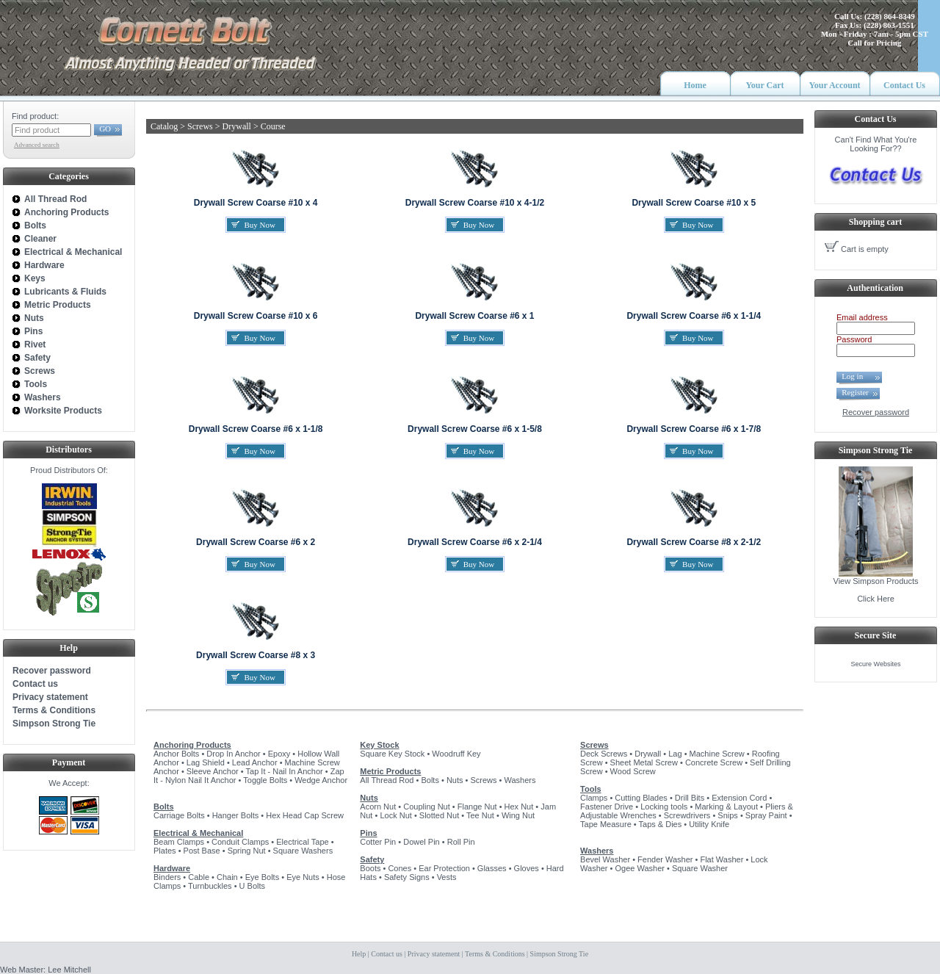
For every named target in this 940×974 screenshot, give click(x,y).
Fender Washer (665, 859)
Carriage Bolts (179, 815)
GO (105, 128)
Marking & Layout (726, 806)
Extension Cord (739, 797)
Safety (372, 859)
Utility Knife (709, 824)
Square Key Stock (392, 753)
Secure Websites (876, 664)
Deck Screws (603, 753)
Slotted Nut (439, 815)
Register (855, 392)
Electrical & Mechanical (198, 833)
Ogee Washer (640, 868)
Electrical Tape (302, 841)
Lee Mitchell (69, 969)
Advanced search (36, 144)
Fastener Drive (606, 806)
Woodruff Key (456, 753)
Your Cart (764, 85)
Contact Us (904, 85)
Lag (675, 753)
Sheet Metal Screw (644, 762)
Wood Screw (633, 771)
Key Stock (379, 744)
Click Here (875, 598)
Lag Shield (206, 762)
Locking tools (663, 806)
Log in (856, 376)
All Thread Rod (386, 780)
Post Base (202, 850)
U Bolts (252, 885)
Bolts (163, 806)
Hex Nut (519, 806)
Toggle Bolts (265, 780)
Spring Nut (247, 850)
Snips (727, 815)
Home (695, 85)
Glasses (492, 868)
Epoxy (279, 753)
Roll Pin (461, 841)
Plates (164, 850)
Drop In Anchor (233, 753)
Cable (198, 877)
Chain (227, 877)
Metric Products (390, 771)
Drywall (647, 753)
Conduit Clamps (240, 841)
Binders (167, 877)
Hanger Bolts (235, 815)
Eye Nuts (302, 877)
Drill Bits (689, 797)
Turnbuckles (210, 885)
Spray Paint (766, 815)
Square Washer (700, 868)
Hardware (171, 868)
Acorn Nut (378, 806)
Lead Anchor (255, 762)
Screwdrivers (687, 815)
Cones (399, 868)
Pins (368, 833)
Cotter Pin (378, 841)
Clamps (593, 797)
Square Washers (303, 850)
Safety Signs (407, 877)
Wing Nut (518, 815)
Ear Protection (444, 868)
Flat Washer (721, 859)
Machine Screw (717, 753)
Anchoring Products (192, 744)
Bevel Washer (605, 859)
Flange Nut (477, 806)
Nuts (454, 780)
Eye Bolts (262, 877)
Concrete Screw (713, 762)
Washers (520, 780)
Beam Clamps (178, 841)
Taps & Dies (660, 824)
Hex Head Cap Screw (305, 815)
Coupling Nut (426, 806)
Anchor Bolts (176, 753)
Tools (590, 788)
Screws (483, 780)
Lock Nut (395, 815)
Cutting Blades (641, 797)
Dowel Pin (421, 841)
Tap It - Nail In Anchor (284, 771)
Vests (447, 877)
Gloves (526, 868)
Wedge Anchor (320, 780)
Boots (370, 868)
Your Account (834, 85)
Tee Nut (480, 815)
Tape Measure (606, 824)
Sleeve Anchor (213, 771)
